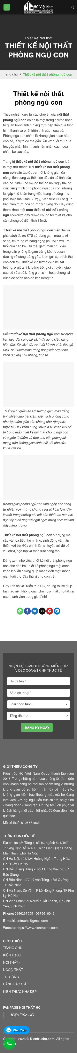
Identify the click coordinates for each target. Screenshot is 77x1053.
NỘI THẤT (12, 962)
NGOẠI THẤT (14, 970)
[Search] (72, 7)
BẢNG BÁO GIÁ (16, 984)
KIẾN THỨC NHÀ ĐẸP (20, 991)
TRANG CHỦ (12, 948)
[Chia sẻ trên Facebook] (27, 611)
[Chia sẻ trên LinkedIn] (57, 611)
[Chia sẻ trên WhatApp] (20, 611)
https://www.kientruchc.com (37, 928)
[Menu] (6, 7)
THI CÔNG (11, 977)
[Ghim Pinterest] (49, 611)
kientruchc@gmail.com (31, 921)
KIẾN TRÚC (12, 955)
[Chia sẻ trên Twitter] (34, 611)
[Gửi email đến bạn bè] (42, 611)
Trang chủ (10, 74)
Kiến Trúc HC (22, 1015)
